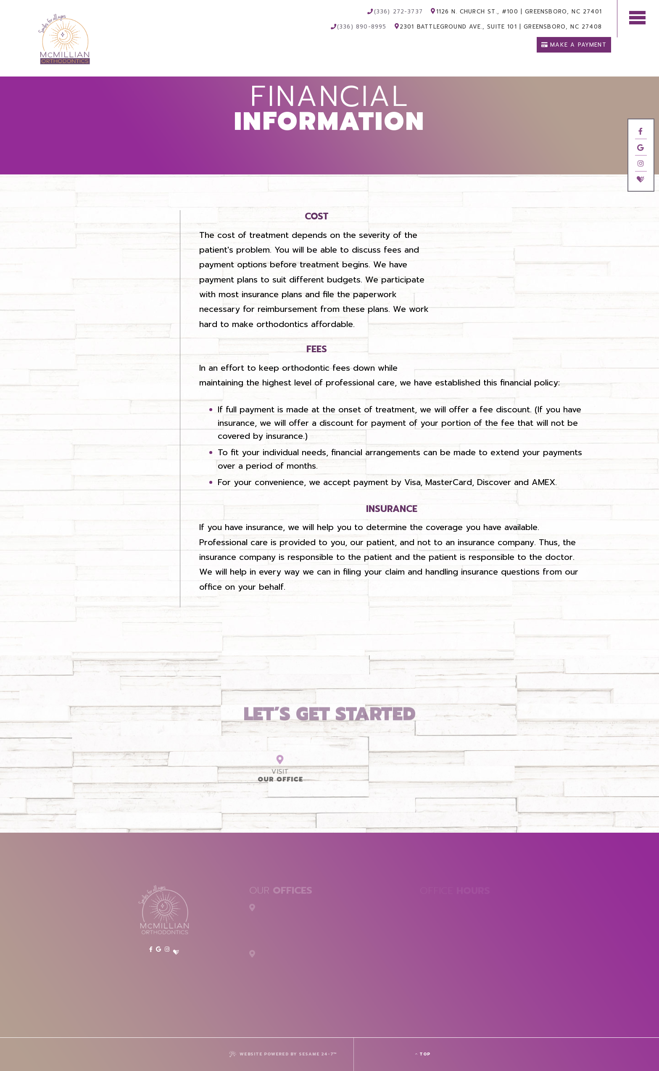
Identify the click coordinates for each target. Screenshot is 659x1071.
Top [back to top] (422, 1054)
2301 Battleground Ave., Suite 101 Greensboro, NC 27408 (498, 27)
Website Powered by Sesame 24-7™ (283, 1054)
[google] (640, 148)
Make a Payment (573, 45)
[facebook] (640, 131)
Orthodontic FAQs (124, 266)
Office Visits (136, 225)
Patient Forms (133, 252)
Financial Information (116, 239)
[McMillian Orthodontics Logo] (41, 30)
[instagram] (640, 168)
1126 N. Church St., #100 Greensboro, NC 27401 (516, 12)
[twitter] (640, 193)
